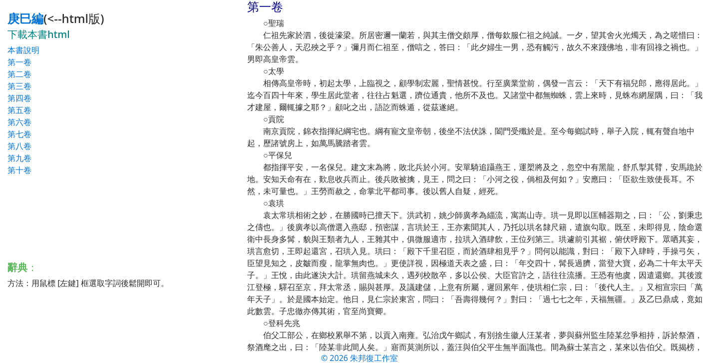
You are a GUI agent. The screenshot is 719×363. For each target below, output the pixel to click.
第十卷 (19, 170)
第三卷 (19, 86)
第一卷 (19, 62)
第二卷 (19, 74)
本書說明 (23, 50)
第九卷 (19, 158)
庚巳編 (25, 18)
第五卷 (19, 110)
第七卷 (19, 134)
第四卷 (19, 98)
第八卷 (19, 146)
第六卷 (19, 122)
